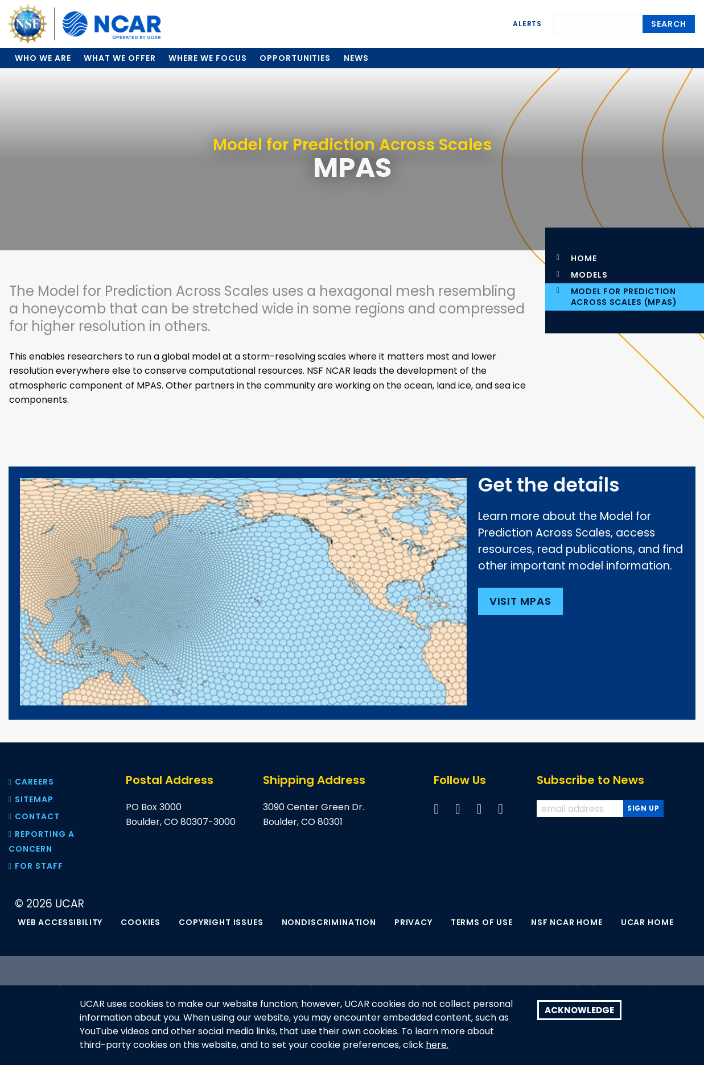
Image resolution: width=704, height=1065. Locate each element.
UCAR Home (647, 922)
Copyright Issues (221, 922)
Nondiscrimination (329, 922)
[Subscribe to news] (643, 808)
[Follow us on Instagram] (500, 808)
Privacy (413, 922)
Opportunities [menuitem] (295, 58)
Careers (31, 781)
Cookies (140, 922)
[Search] (598, 22)
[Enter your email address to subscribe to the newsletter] (581, 808)
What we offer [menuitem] (119, 58)
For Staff (36, 866)
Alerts (527, 23)
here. (437, 1045)
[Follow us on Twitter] (457, 808)
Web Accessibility (60, 922)
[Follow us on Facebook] (436, 808)
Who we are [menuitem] (43, 58)
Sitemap (31, 799)
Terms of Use (482, 922)
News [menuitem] (356, 58)
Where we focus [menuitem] (207, 58)
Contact (34, 816)
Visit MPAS (522, 601)
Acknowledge (579, 1010)
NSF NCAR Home (567, 922)
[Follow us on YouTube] (479, 808)
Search (668, 24)
